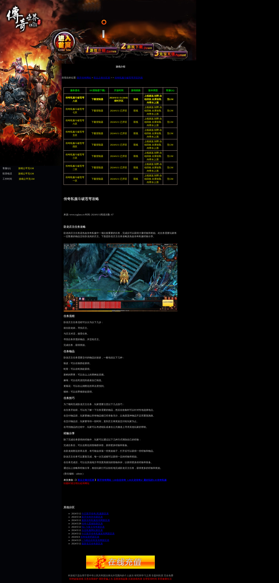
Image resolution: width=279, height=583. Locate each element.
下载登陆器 (97, 122)
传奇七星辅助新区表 (92, 523)
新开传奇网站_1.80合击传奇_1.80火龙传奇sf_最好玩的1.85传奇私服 (132, 480)
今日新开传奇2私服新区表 (95, 513)
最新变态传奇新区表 (92, 543)
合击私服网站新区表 (92, 530)
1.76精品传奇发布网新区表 (95, 540)
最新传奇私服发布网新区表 (96, 520)
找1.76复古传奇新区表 (93, 527)
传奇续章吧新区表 (89, 537)
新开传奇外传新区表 (92, 517)
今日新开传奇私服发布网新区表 (98, 533)
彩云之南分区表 (86, 480)
